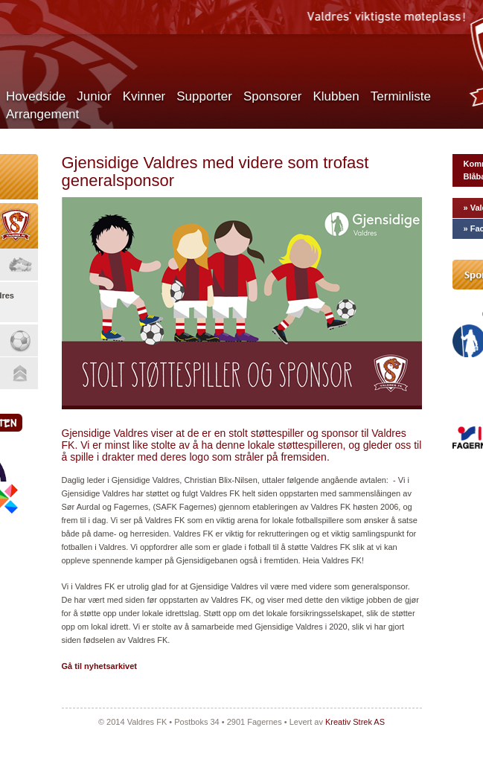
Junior (94, 96)
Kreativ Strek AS (355, 721)
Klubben (336, 96)
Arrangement (42, 114)
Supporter (204, 96)
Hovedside (35, 96)
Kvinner (144, 96)
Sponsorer (272, 96)
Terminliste (401, 96)
